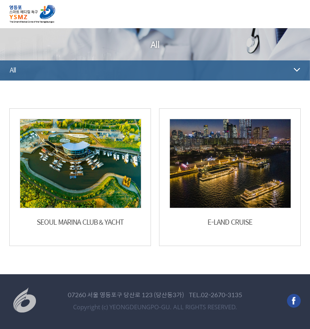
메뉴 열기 (294, 14)
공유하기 (295, 94)
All (13, 69)
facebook (294, 301)
